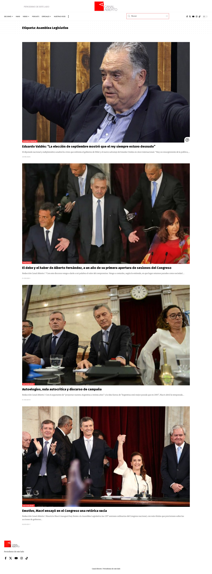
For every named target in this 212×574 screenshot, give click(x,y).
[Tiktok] (199, 16)
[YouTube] (193, 16)
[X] (190, 16)
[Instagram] (196, 16)
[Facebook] (187, 16)
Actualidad (28, 384)
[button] (68, 16)
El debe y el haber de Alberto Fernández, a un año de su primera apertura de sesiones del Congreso (96, 268)
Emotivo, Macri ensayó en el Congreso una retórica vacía (64, 511)
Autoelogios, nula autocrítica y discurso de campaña (62, 389)
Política (27, 263)
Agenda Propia (29, 141)
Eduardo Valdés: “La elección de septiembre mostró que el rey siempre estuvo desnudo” (88, 146)
